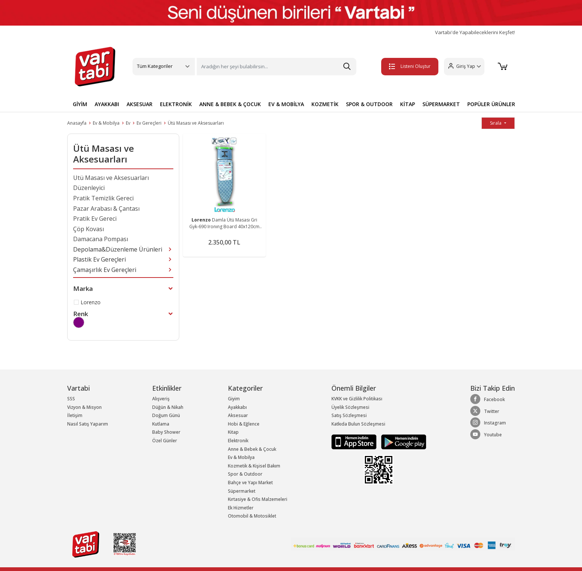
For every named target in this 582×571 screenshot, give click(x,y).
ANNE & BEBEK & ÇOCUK (230, 104)
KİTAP (407, 104)
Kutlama (160, 424)
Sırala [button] (496, 123)
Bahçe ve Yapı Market (250, 482)
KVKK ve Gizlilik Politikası (356, 399)
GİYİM (80, 104)
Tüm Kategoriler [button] (155, 66)
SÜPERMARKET (441, 104)
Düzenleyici (89, 188)
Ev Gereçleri (149, 123)
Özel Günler (164, 440)
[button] (464, 66)
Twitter (484, 411)
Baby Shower (166, 432)
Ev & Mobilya (106, 123)
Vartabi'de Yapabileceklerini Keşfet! (475, 32)
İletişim (74, 415)
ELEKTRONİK (176, 104)
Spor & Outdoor (245, 474)
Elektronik (238, 440)
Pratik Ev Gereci (95, 218)
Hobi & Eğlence (243, 424)
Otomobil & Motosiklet (252, 516)
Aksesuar (238, 415)
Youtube (486, 434)
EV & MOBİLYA (286, 104)
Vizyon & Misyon (84, 407)
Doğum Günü (166, 415)
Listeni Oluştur (409, 66)
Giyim (234, 399)
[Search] (276, 66)
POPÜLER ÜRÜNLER (491, 104)
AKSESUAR (140, 104)
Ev (128, 123)
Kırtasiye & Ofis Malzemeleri (257, 499)
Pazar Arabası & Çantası (106, 208)
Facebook (487, 399)
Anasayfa (76, 123)
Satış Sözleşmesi (349, 415)
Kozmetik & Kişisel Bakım (254, 466)
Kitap (233, 432)
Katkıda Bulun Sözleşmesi (358, 424)
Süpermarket (241, 491)
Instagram (488, 422)
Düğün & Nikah (167, 407)
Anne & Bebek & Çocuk (252, 449)
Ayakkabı (237, 407)
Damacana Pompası (100, 239)
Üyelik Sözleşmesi (350, 407)
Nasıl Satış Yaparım (87, 424)
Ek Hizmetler (241, 508)
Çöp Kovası (88, 229)
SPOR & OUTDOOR (369, 104)
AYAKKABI (107, 104)
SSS (71, 399)
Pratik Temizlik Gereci (103, 198)
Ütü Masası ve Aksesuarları (196, 123)
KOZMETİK (325, 104)
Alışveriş (161, 399)
